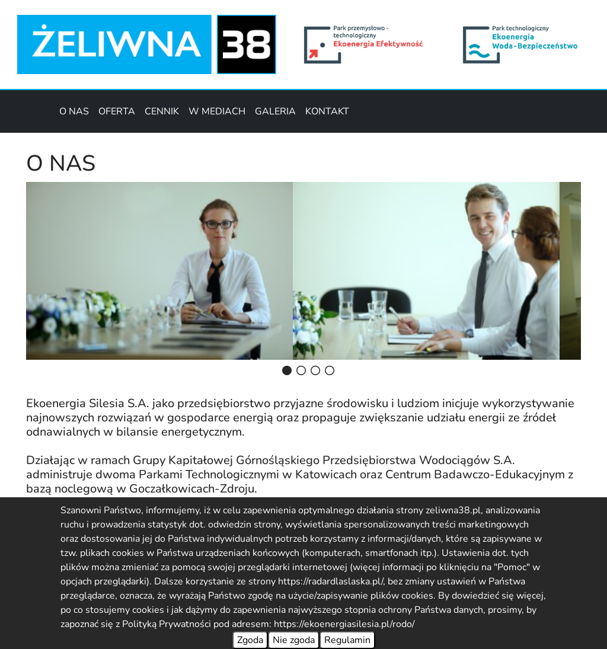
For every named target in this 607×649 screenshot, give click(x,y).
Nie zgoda (294, 640)
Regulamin (347, 640)
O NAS (74, 111)
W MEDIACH (217, 111)
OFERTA (116, 111)
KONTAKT (327, 111)
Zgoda (250, 640)
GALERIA (275, 111)
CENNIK (162, 111)
